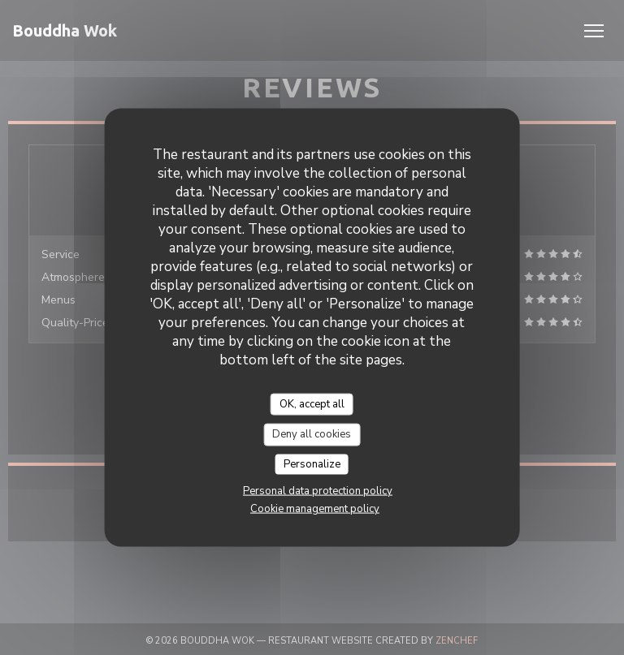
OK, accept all (312, 403)
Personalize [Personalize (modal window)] (312, 463)
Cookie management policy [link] (314, 509)
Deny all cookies (311, 434)
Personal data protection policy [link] (317, 491)
